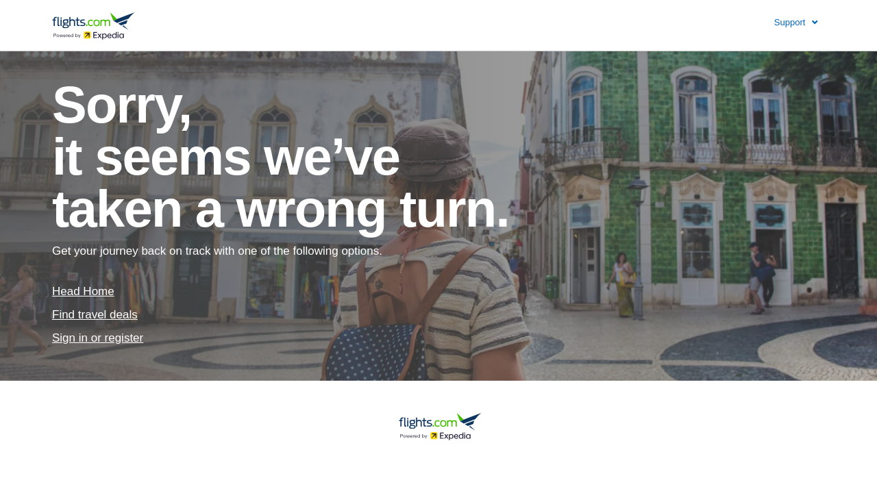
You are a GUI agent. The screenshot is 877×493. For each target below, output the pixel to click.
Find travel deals (95, 314)
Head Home (83, 291)
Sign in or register (97, 337)
